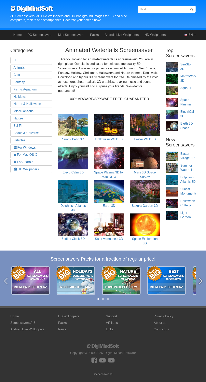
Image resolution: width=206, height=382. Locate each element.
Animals (19, 67)
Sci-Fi (18, 125)
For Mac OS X (25, 154)
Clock (17, 74)
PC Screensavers (40, 34)
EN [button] (190, 35)
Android (122, 34)
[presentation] (6, 281)
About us (160, 322)
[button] (98, 299)
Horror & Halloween (27, 103)
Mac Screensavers (71, 34)
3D (16, 60)
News (62, 329)
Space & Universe (26, 133)
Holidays (20, 96)
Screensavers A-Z (22, 322)
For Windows (25, 147)
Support (111, 316)
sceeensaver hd (103, 374)
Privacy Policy (163, 316)
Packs (94, 34)
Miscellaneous (24, 111)
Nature (18, 118)
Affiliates (112, 322)
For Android (23, 162)
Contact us (161, 329)
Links (109, 329)
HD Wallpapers (155, 34)
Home (17, 34)
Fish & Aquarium (25, 89)
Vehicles (19, 140)
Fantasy (19, 82)
